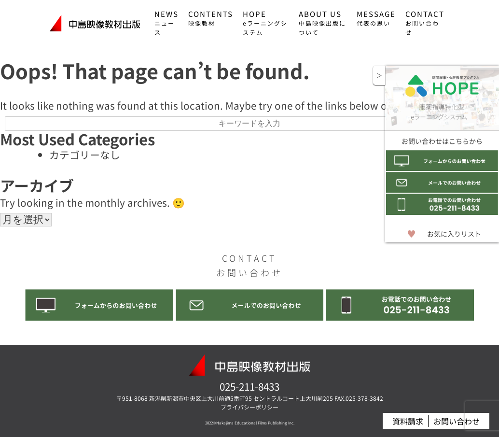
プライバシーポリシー (249, 407)
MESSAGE (376, 18)
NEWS (166, 22)
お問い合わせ (456, 421)
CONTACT (424, 22)
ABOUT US (322, 22)
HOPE (265, 22)
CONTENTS (210, 18)
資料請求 (407, 421)
